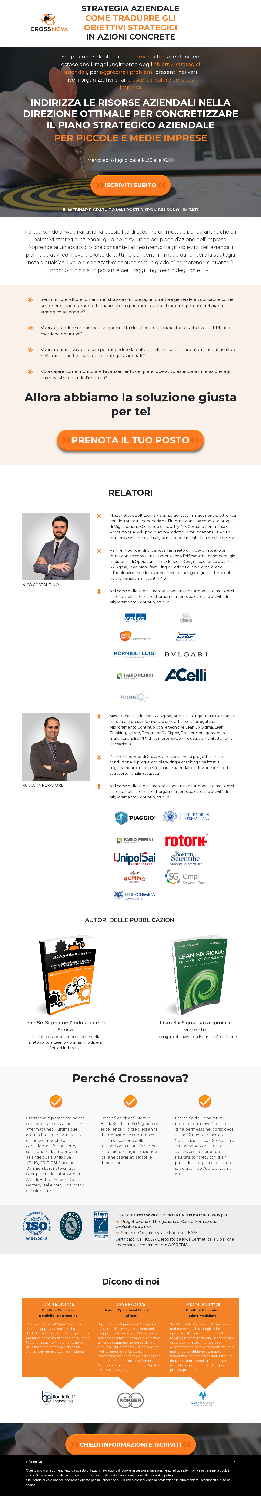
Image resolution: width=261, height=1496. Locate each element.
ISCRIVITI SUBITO (130, 185)
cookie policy (163, 1475)
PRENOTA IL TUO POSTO (130, 440)
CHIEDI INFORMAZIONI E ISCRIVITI (130, 1444)
